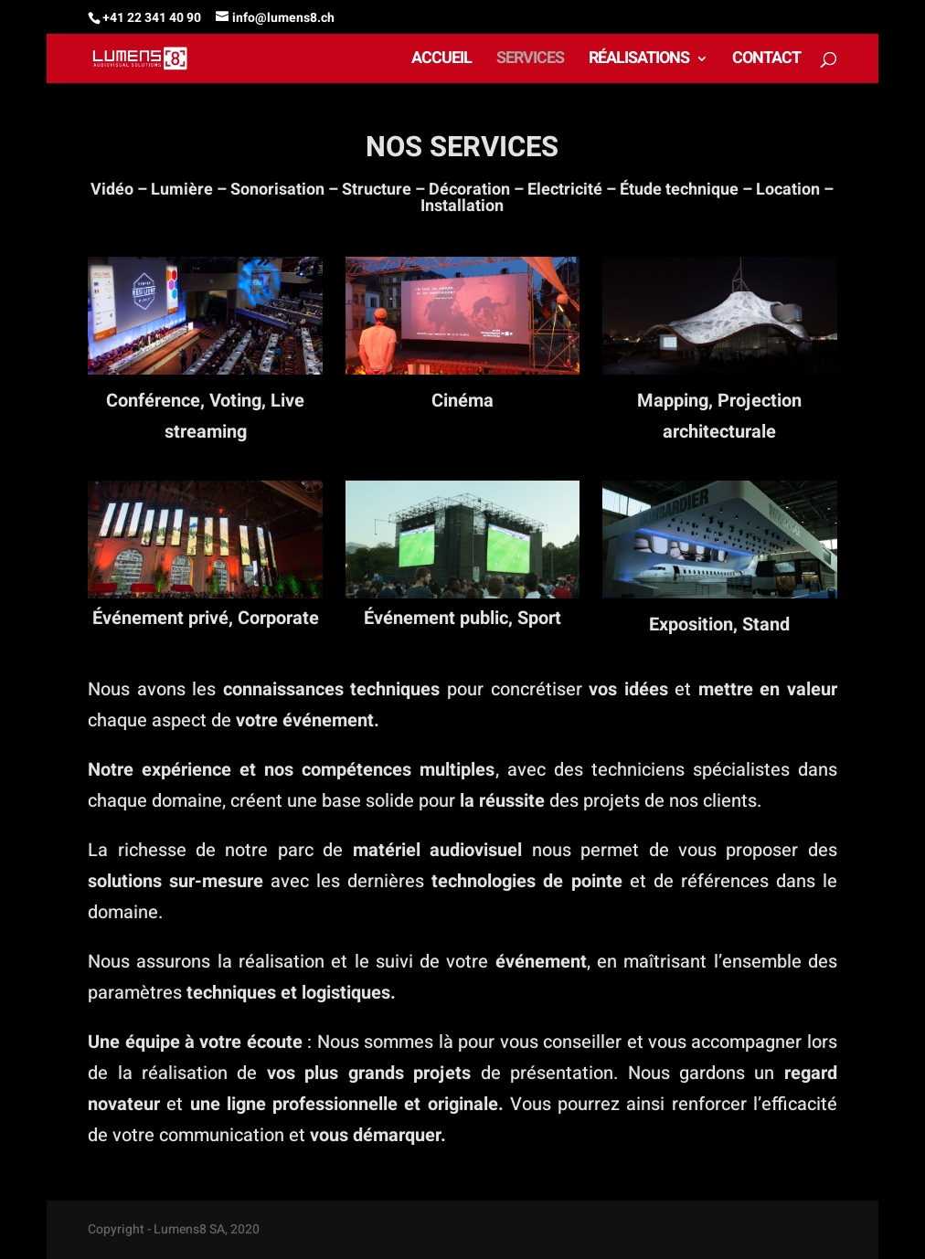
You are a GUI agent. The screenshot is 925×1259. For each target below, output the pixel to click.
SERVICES (530, 61)
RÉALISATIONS (639, 61)
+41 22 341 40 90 (151, 17)
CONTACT (766, 61)
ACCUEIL (441, 61)
